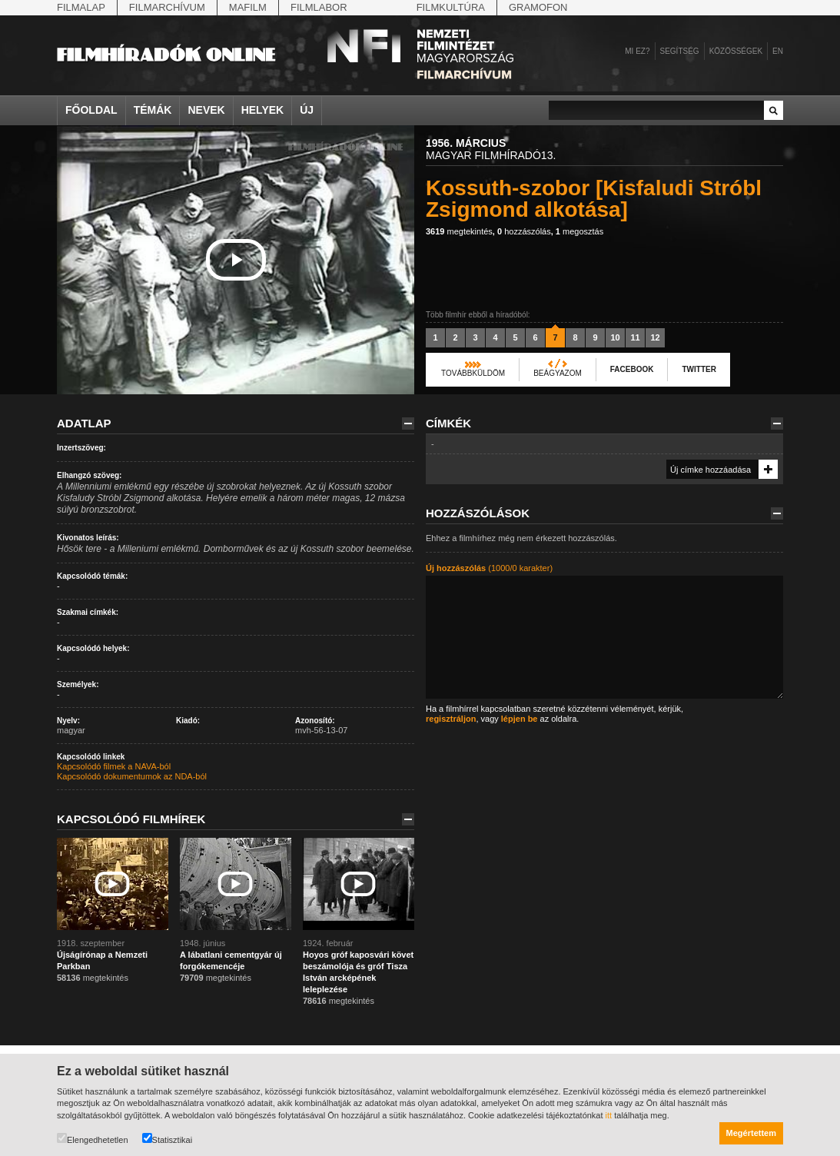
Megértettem (751, 1133)
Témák (153, 110)
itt (609, 1115)
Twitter (698, 369)
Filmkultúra (451, 7)
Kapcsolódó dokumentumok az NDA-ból (132, 776)
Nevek (206, 110)
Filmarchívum (167, 7)
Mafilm (248, 7)
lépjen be (519, 718)
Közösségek (735, 51)
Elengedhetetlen (92, 1138)
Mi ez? (637, 51)
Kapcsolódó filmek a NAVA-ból (114, 766)
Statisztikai (167, 1138)
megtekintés (459, 231)
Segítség (679, 51)
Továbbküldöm (473, 373)
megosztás (579, 231)
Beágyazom (557, 373)
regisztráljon (451, 718)
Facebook (632, 369)
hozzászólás (524, 231)
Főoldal (91, 110)
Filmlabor (319, 7)
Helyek (262, 110)
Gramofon (538, 7)
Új (307, 110)
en (777, 51)
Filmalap (81, 7)
